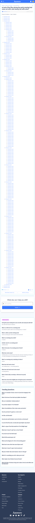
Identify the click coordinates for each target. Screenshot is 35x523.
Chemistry (20, 479)
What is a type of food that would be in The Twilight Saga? (14, 426)
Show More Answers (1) (9, 292)
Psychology (20, 488)
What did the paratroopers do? (8, 437)
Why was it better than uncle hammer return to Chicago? (14, 451)
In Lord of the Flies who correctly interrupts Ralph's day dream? (16, 422)
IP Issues (19, 510)
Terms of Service (21, 501)
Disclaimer (20, 505)
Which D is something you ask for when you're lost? (13, 455)
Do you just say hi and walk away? (9, 433)
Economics (20, 492)
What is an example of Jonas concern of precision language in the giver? (16, 393)
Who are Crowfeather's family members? (11, 401)
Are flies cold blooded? (7, 415)
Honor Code (4, 499)
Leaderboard (4, 477)
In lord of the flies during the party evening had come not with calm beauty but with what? (17, 8)
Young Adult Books (16, 5)
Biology (19, 481)
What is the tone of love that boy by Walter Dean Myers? (14, 397)
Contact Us (20, 499)
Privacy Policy (20, 503)
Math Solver (4, 505)
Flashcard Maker (5, 501)
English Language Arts (22, 485)
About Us (20, 496)
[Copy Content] (29, 289)
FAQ (3, 507)
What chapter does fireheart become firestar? (12, 459)
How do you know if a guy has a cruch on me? (12, 412)
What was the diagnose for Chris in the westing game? (14, 441)
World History (20, 483)
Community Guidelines (6, 496)
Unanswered (4, 481)
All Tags (3, 479)
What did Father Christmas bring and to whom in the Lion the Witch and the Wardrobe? (17, 463)
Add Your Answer (25, 292)
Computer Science (21, 490)
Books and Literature (9, 5)
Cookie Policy (20, 507)
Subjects (3, 5)
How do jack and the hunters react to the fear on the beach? (15, 419)
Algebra (19, 477)
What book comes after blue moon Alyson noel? (12, 444)
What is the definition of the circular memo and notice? (14, 408)
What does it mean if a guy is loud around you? (12, 448)
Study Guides (4, 503)
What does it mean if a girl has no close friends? (12, 430)
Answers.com (7, 16)
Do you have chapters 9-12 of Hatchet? (10, 404)
